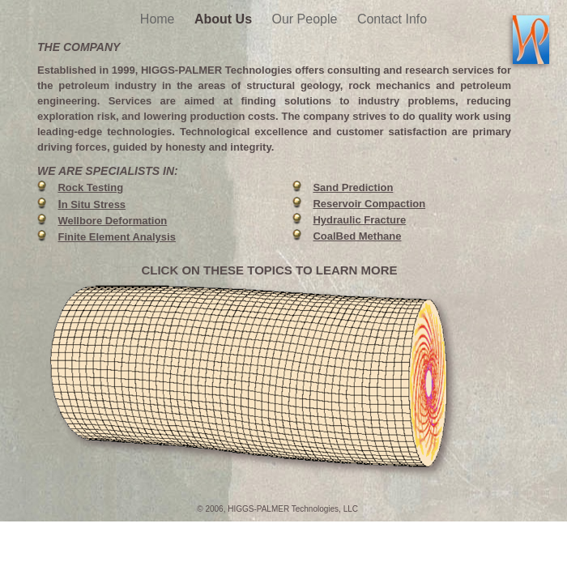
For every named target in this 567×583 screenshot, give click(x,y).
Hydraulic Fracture (359, 220)
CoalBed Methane (357, 236)
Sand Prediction (353, 187)
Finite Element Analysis (116, 237)
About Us (225, 19)
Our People (306, 19)
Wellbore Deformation (112, 221)
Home (159, 19)
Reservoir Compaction (369, 204)
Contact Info (392, 19)
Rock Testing (90, 187)
